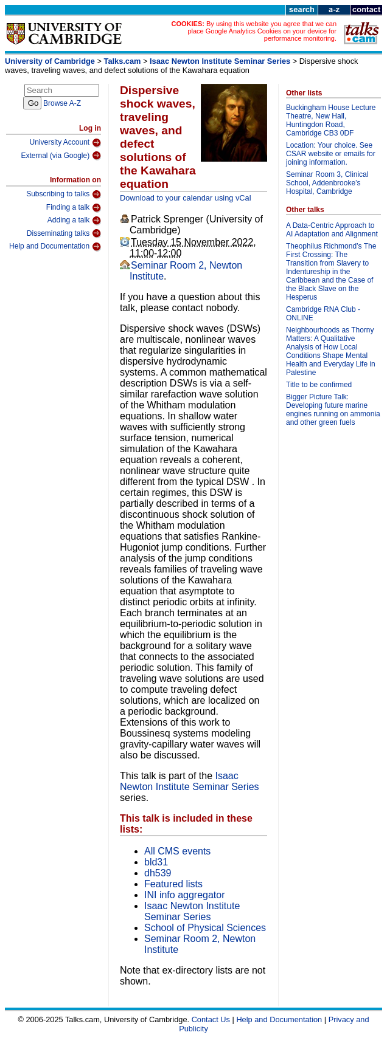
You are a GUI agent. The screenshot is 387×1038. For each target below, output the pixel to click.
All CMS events (177, 851)
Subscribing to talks (63, 194)
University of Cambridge (50, 61)
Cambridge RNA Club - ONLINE (323, 313)
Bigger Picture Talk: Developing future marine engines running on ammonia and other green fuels (333, 410)
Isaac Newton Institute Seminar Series (220, 61)
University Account (65, 143)
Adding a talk (74, 220)
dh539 (158, 873)
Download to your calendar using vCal (185, 197)
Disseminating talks (64, 233)
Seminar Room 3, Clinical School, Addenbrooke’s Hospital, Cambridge (327, 183)
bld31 (156, 862)
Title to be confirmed (319, 384)
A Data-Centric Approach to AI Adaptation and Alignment (332, 229)
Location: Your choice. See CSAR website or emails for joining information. (330, 154)
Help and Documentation (55, 247)
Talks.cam (122, 61)
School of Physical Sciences (205, 928)
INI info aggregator (184, 895)
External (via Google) (61, 155)
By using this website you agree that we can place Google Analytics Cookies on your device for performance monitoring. (261, 31)
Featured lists (173, 884)
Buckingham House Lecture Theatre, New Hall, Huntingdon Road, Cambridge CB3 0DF (330, 120)
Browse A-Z (62, 103)
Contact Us (211, 1019)
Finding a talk (73, 208)
